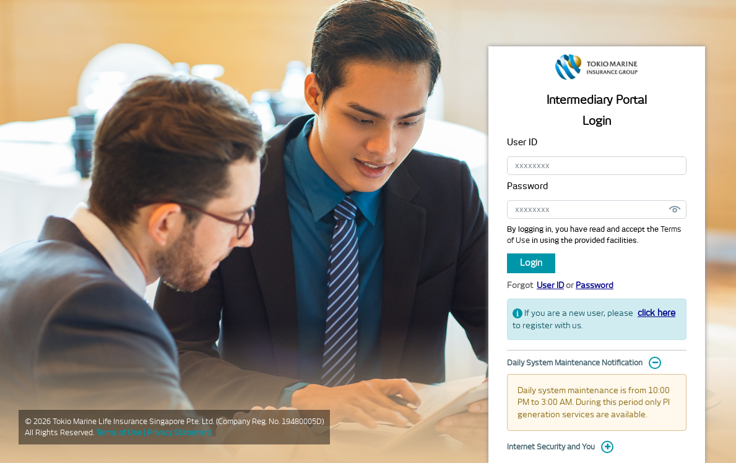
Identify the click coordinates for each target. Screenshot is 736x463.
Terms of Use (120, 432)
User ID (522, 142)
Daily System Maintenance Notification (575, 363)
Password (527, 186)
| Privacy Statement (178, 432)
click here (656, 313)
